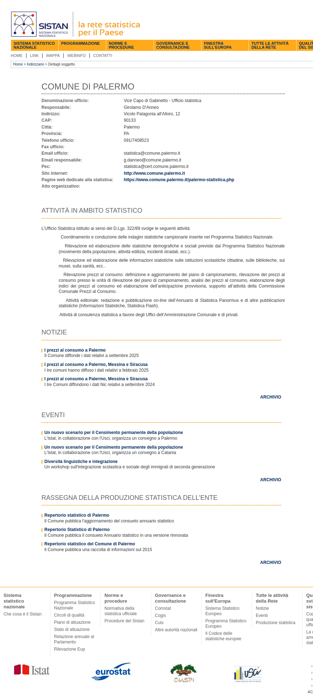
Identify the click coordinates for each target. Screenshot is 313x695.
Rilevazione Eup (69, 649)
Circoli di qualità (69, 615)
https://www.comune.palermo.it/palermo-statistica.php (179, 179)
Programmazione (80, 43)
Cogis (160, 615)
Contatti (102, 55)
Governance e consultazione (173, 45)
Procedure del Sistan (124, 620)
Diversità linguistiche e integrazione (81, 461)
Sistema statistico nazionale (34, 45)
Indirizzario (35, 64)
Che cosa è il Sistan (22, 614)
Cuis (159, 622)
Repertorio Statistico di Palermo (77, 529)
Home (17, 55)
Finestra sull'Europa (218, 45)
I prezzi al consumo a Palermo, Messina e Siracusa (96, 364)
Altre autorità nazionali (176, 629)
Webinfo (76, 55)
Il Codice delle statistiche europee (223, 636)
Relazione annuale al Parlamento (74, 639)
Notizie (262, 608)
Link (34, 55)
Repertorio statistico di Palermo (76, 515)
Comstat (163, 608)
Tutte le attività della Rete (270, 45)
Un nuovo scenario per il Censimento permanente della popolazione (113, 432)
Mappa (53, 55)
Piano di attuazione (72, 622)
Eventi (262, 615)
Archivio (270, 397)
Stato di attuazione (71, 629)
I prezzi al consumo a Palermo (75, 350)
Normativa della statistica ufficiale (120, 611)
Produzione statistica (275, 622)
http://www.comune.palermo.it (154, 173)
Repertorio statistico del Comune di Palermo (89, 543)
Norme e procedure (121, 45)
